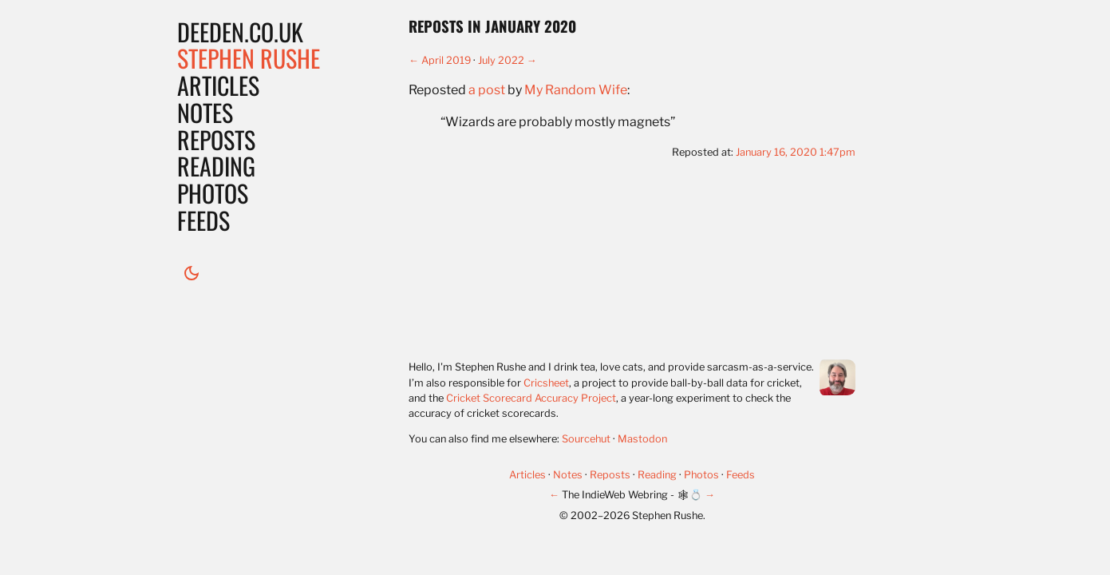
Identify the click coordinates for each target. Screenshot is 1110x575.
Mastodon (642, 439)
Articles (218, 85)
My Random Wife (575, 89)
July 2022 (501, 60)
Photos (212, 193)
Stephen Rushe (248, 58)
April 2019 (446, 60)
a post (486, 89)
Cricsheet (546, 383)
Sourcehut (586, 439)
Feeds (203, 220)
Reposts (216, 139)
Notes (205, 112)
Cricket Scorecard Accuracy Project (531, 398)
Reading (216, 166)
